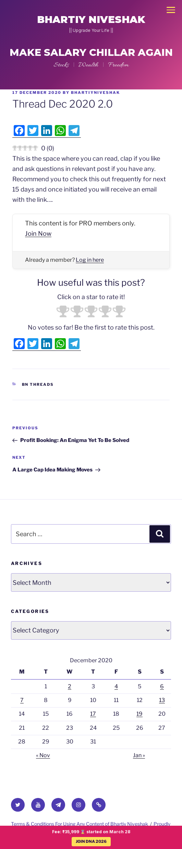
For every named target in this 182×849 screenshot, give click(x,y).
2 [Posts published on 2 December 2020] (69, 686)
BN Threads (38, 384)
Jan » (139, 755)
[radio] (63, 312)
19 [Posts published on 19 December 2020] (139, 714)
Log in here (90, 260)
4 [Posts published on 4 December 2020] (116, 686)
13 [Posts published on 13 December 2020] (162, 700)
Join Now (38, 233)
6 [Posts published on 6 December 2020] (162, 686)
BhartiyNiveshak (95, 92)
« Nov (43, 755)
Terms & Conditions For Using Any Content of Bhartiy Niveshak (79, 824)
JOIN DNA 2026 (91, 841)
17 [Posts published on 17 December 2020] (93, 714)
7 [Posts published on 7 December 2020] (22, 700)
